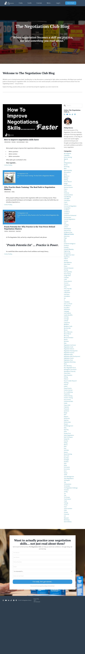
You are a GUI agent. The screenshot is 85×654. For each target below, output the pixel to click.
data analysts (68, 239)
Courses (39, 3)
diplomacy (67, 247)
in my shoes (67, 311)
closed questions (69, 200)
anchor (66, 166)
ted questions (68, 527)
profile (65, 436)
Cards (29, 3)
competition (67, 215)
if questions (67, 302)
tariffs (65, 517)
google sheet (67, 292)
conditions (67, 217)
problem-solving (68, 430)
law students (68, 334)
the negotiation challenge (71, 532)
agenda (66, 160)
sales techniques (69, 474)
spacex (66, 491)
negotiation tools (69, 387)
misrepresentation (69, 362)
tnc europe (67, 542)
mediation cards (68, 349)
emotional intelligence (70, 256)
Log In (58, 3)
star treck (67, 496)
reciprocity (67, 453)
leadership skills (68, 336)
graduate (66, 294)
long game (67, 345)
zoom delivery (68, 570)
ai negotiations (68, 164)
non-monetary (68, 394)
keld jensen (67, 330)
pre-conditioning (68, 423)
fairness (66, 275)
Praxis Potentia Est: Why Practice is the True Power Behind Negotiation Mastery (29, 229)
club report (67, 207)
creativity (66, 234)
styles (65, 506)
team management (69, 519)
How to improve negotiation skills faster (23, 140)
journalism (67, 328)
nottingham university (70, 400)
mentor (66, 353)
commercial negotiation (71, 213)
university (67, 561)
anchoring (67, 169)
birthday (66, 181)
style (65, 504)
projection (67, 440)
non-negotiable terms (70, 396)
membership (67, 351)
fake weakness (68, 277)
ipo (65, 317)
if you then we (68, 307)
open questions (68, 404)
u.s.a (65, 557)
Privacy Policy (36, 647)
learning (66, 338)
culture (66, 237)
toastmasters (68, 544)
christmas (67, 198)
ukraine (66, 559)
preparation (67, 426)
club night (67, 205)
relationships (67, 457)
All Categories (68, 154)
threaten (66, 534)
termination (67, 530)
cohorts (66, 211)
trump (66, 551)
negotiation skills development (73, 383)
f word (66, 273)
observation (14, 142)
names (66, 364)
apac (65, 171)
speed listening (68, 493)
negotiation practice (69, 379)
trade (65, 547)
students (66, 502)
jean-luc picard (68, 324)
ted (65, 525)
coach (66, 209)
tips (65, 540)
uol (65, 564)
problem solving (68, 428)
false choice (67, 279)
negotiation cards (69, 372)
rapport (66, 451)
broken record (68, 186)
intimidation (67, 315)
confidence (67, 220)
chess (65, 196)
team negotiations (69, 521)
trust (65, 553)
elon (65, 254)
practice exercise (68, 421)
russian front (67, 470)
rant (65, 449)
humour (66, 300)
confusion (67, 222)
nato (65, 368)
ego (65, 251)
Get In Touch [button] (70, 3)
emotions (66, 258)
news (65, 392)
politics (66, 417)
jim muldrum (67, 326)
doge (65, 249)
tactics (66, 515)
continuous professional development (71, 225)
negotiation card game (70, 370)
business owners (69, 192)
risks (65, 464)
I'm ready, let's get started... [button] (42, 631)
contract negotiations (70, 228)
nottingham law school (70, 398)
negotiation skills (69, 381)
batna (65, 177)
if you (65, 305)
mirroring (66, 360)
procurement (67, 432)
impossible (67, 309)
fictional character (69, 283)
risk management (69, 462)
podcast (66, 415)
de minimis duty (68, 243)
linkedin (66, 343)
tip (65, 538)
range (65, 447)
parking (66, 406)
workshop (67, 568)
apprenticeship (68, 173)
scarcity (66, 479)
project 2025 (67, 438)
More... (49, 3)
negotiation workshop (70, 389)
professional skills (69, 434)
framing (66, 285)
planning (66, 413)
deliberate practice (7, 142)
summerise (67, 510)
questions (67, 445)
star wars (67, 498)
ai (64, 162)
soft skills (66, 489)
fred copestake (68, 288)
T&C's (35, 649)
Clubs (21, 3)
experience (67, 271)
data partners (68, 241)
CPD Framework (37, 650)
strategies (66, 500)
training (13, 192)
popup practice (68, 419)
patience (66, 409)
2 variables (67, 156)
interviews (67, 313)
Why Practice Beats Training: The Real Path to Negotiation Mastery (26, 189)
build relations (68, 190)
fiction (66, 281)
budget (66, 188)
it (64, 319)
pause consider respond (21, 142)
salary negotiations (69, 472)
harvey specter (68, 298)
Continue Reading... (8, 165)
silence (27, 142)
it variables (67, 321)
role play (66, 466)
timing (66, 536)
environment (67, 266)
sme (65, 487)
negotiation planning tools (71, 377)
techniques (67, 523)
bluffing (66, 183)
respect (66, 460)
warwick (66, 566)
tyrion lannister (68, 555)
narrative (66, 366)
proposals (67, 443)
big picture (67, 179)
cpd (65, 232)
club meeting (67, 203)
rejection (66, 455)
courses (66, 230)
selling (66, 481)
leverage (66, 341)
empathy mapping (69, 262)
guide (65, 296)
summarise (67, 508)
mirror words (68, 358)
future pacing (67, 290)
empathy (66, 260)
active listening (68, 158)
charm (66, 194)
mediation (67, 347)
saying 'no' (67, 476)
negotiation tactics (69, 385)
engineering (67, 264)
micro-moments (68, 355)
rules (65, 468)
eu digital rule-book (69, 268)
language (66, 332)
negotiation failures (69, 375)
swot (65, 513)
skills (65, 485)
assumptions (67, 175)
